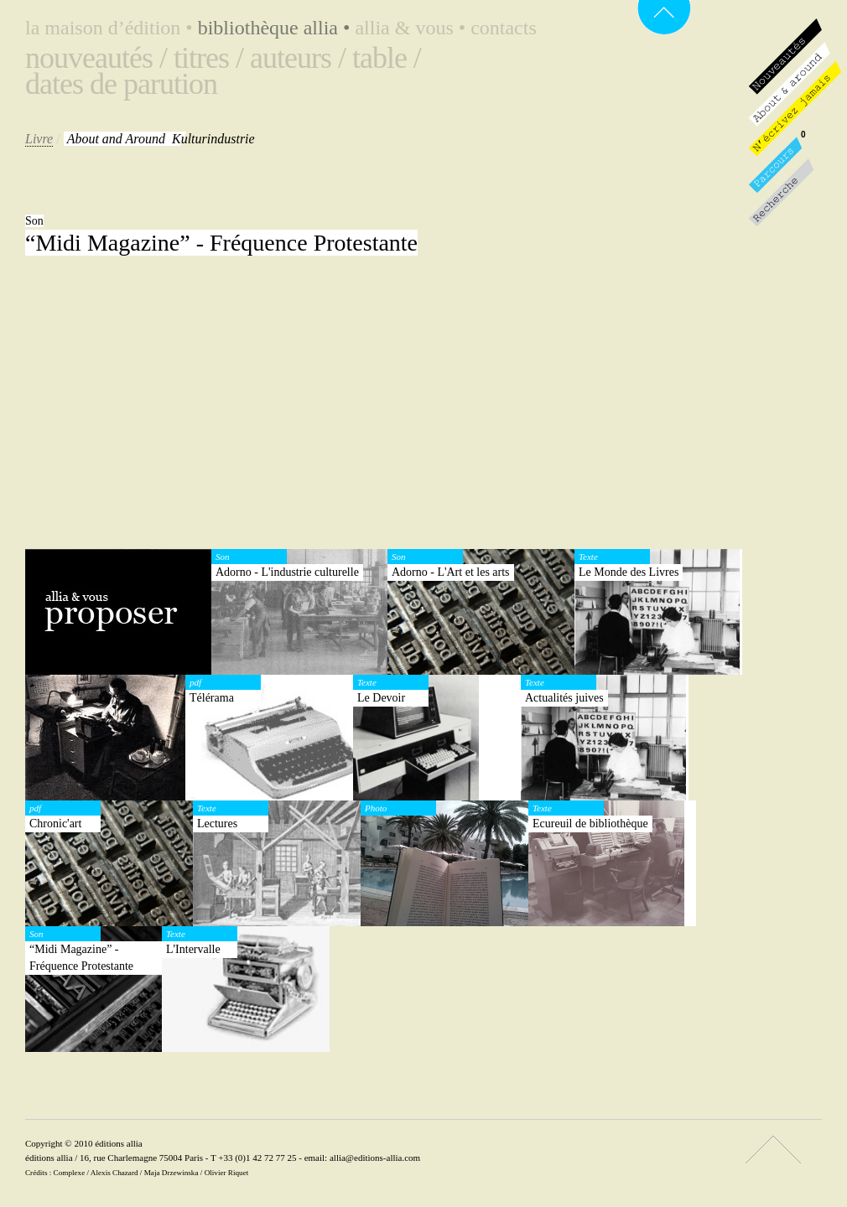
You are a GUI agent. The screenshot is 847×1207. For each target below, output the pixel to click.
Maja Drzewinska (171, 1172)
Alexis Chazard (114, 1172)
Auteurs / (298, 58)
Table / (386, 58)
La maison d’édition (111, 28)
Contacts (503, 28)
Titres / (208, 58)
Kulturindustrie (161, 139)
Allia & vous (412, 28)
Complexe (70, 1172)
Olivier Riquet (227, 1172)
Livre (39, 139)
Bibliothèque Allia (277, 28)
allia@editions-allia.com (375, 1158)
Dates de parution (121, 84)
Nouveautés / (96, 58)
